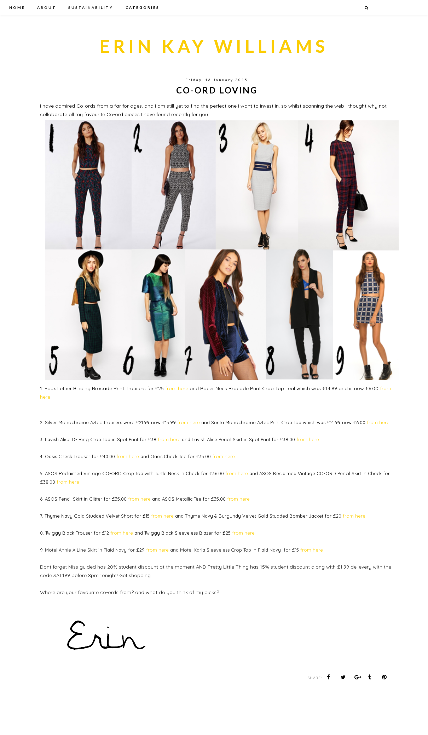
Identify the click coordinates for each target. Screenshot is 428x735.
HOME (17, 7)
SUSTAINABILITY (90, 7)
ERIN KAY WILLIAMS (214, 46)
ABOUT (46, 7)
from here (176, 388)
